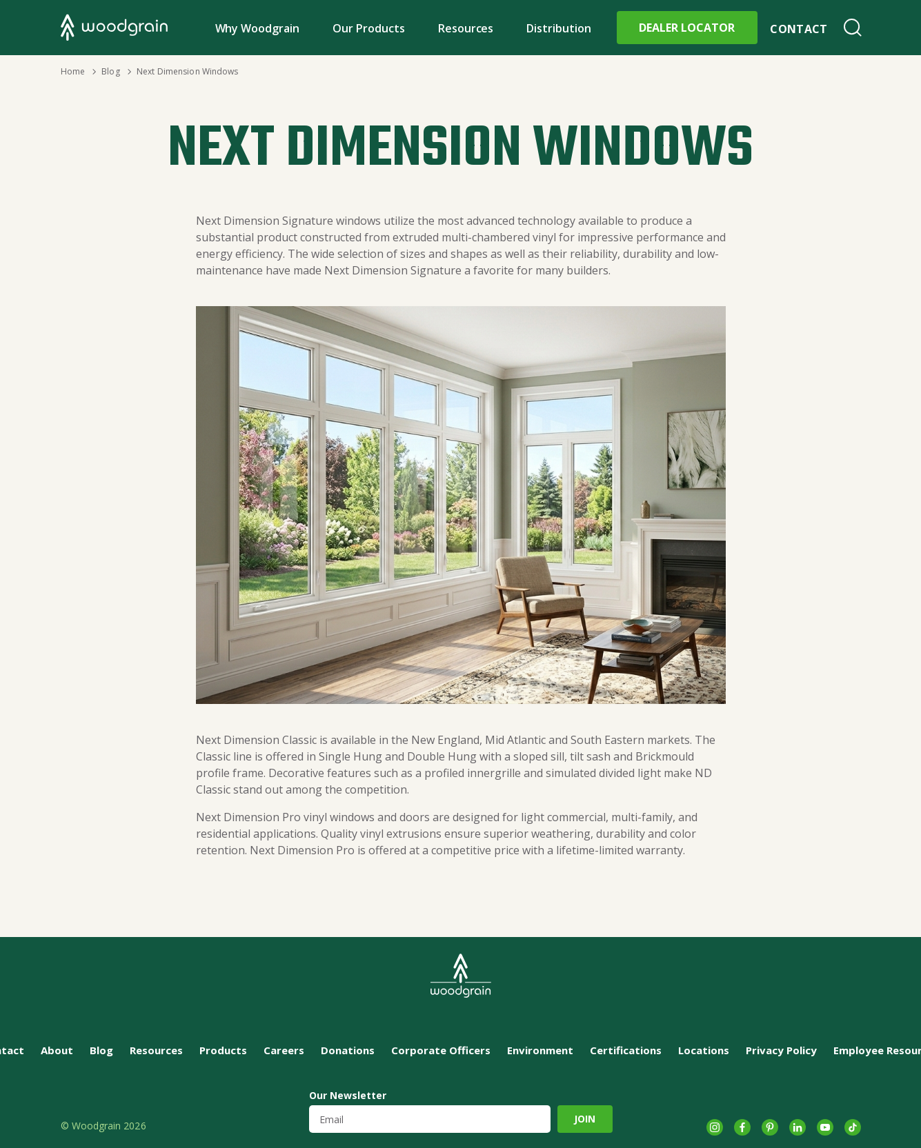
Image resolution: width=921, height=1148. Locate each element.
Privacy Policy (781, 1050)
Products (223, 1050)
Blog (110, 71)
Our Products (369, 28)
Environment (540, 1050)
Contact (798, 29)
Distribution (558, 28)
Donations (348, 1050)
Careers (284, 1050)
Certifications (626, 1050)
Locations (703, 1050)
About (57, 1050)
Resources (466, 28)
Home (73, 71)
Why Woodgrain (257, 28)
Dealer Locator (687, 27)
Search (853, 28)
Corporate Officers (441, 1050)
